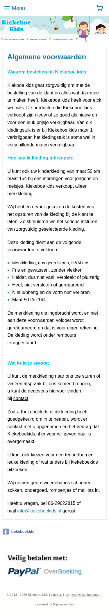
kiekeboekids (18, 531)
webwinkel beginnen (86, 594)
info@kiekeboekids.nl (39, 510)
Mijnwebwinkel (63, 604)
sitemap (56, 594)
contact (20, 398)
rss (67, 594)
